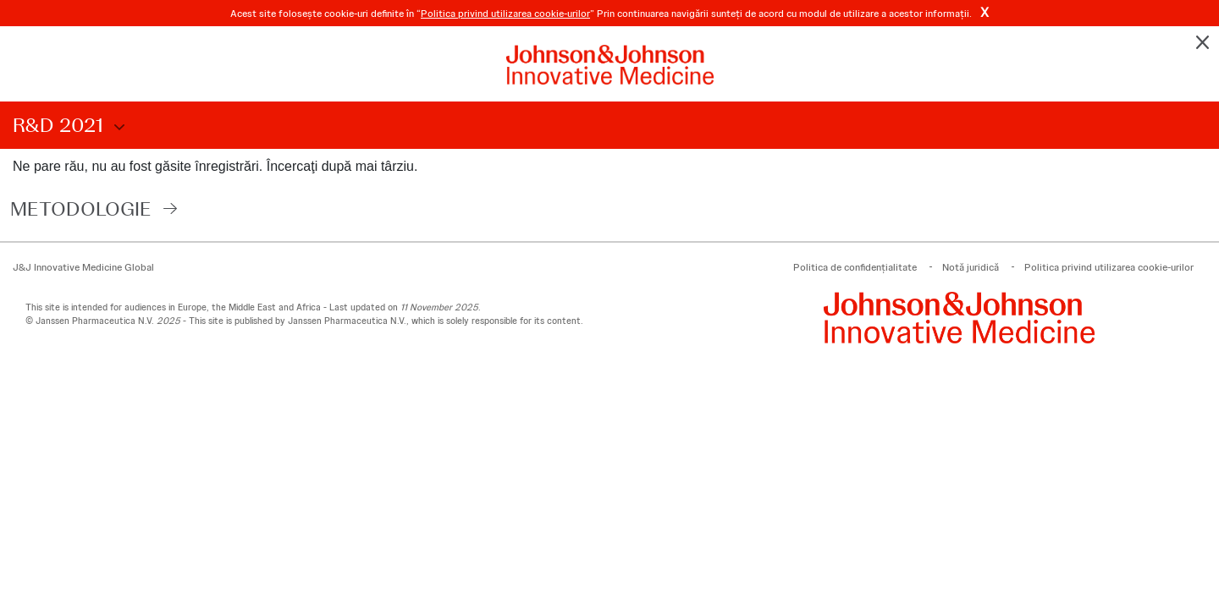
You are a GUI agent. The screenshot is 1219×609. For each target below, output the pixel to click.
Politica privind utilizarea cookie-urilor (505, 13)
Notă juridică (970, 267)
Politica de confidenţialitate (855, 267)
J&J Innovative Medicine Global (83, 267)
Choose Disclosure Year (116, 127)
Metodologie (81, 208)
